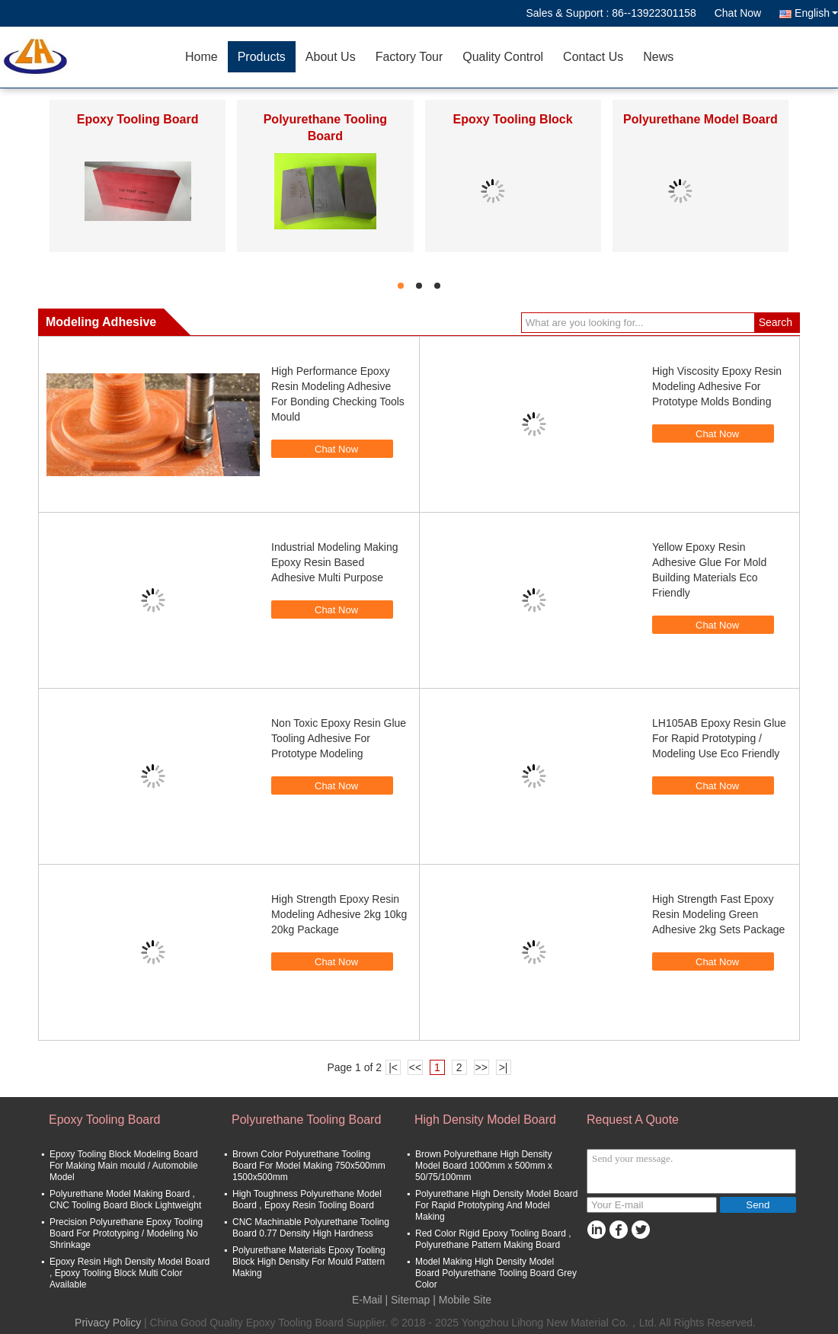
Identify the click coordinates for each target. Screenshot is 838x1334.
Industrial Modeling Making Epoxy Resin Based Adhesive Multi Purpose (334, 562)
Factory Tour (409, 56)
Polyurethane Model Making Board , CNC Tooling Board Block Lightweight (125, 1199)
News (658, 56)
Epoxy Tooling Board (138, 119)
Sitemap (410, 1300)
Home (201, 56)
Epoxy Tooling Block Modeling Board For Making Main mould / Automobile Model (124, 1165)
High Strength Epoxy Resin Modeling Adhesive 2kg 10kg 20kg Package (339, 914)
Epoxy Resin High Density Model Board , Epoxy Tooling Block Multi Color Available (130, 1273)
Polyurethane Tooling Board (306, 1119)
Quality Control (502, 56)
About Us (330, 56)
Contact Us (593, 56)
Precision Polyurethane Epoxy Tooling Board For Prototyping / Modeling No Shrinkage (126, 1233)
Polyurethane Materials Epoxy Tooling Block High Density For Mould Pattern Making (308, 1261)
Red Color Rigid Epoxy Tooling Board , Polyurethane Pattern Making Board (493, 1239)
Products (262, 56)
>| (503, 1067)
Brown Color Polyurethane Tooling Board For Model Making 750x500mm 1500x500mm (308, 1165)
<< (415, 1067)
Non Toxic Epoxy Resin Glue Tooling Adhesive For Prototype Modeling (338, 738)
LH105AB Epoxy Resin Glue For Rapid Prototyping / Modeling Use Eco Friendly (719, 738)
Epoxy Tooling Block (513, 119)
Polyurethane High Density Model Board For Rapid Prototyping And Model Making (496, 1205)
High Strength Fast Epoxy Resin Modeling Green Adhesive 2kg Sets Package (718, 914)
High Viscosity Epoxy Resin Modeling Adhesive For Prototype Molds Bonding (717, 386)
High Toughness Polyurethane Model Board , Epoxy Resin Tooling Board (307, 1199)
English (816, 13)
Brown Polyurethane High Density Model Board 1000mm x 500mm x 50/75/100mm (483, 1165)
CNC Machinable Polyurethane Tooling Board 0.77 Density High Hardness (310, 1228)
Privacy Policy (108, 1322)
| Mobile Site (462, 1300)
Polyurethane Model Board (700, 119)
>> (481, 1067)
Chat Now (738, 13)
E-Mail (367, 1300)
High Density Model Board (485, 1119)
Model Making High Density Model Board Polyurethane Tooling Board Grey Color (496, 1273)
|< (393, 1067)
